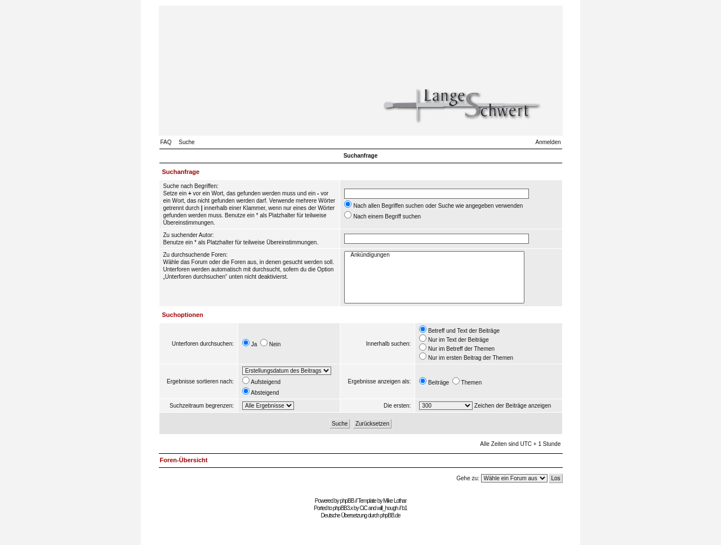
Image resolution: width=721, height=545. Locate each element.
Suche (186, 142)
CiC (363, 508)
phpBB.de (390, 515)
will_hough (387, 508)
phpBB (347, 501)
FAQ (166, 142)
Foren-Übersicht (184, 460)
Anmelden (547, 142)
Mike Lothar (394, 501)
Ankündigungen (434, 255)
